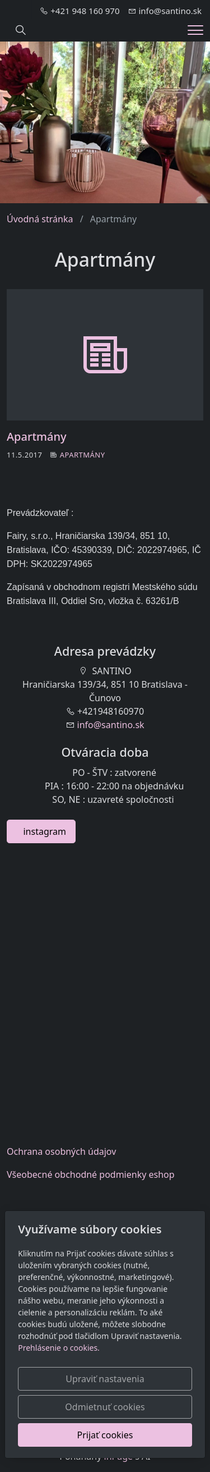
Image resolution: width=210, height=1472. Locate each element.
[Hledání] (20, 30)
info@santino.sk (110, 725)
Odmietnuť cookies (104, 1407)
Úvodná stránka (40, 219)
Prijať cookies (105, 1435)
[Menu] (195, 30)
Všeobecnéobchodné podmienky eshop (91, 1174)
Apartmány (37, 436)
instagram (41, 831)
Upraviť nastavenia (105, 1379)
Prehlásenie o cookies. (59, 1347)
